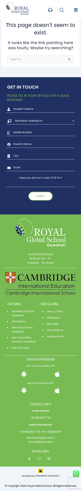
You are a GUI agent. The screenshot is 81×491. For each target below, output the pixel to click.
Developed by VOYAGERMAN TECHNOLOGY (40, 476)
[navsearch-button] (61, 10)
